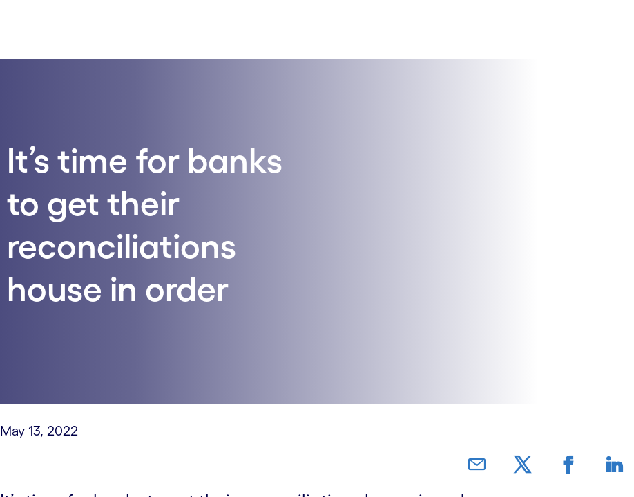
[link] (513, 465)
